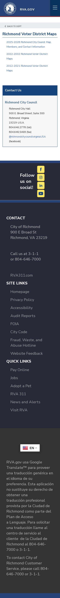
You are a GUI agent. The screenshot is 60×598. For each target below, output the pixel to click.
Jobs (14, 377)
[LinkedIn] (41, 185)
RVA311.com (21, 275)
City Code (18, 331)
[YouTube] (41, 193)
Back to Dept (13, 26)
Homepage (19, 291)
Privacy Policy (22, 299)
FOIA (14, 323)
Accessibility (21, 307)
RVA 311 (18, 394)
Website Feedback (26, 353)
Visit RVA (19, 410)
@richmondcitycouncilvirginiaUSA (27, 136)
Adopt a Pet (20, 385)
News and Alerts (25, 402)
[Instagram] (41, 177)
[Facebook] (41, 169)
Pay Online (19, 369)
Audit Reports (22, 315)
